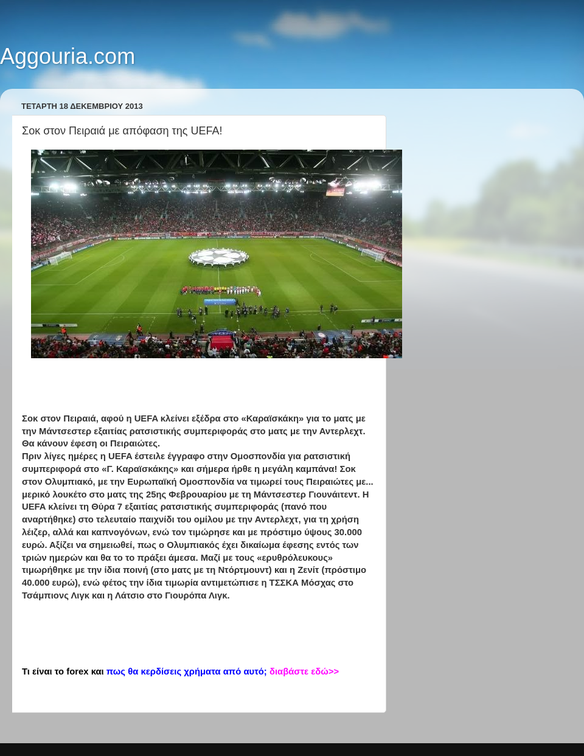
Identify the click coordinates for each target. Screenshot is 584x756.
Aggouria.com (67, 56)
